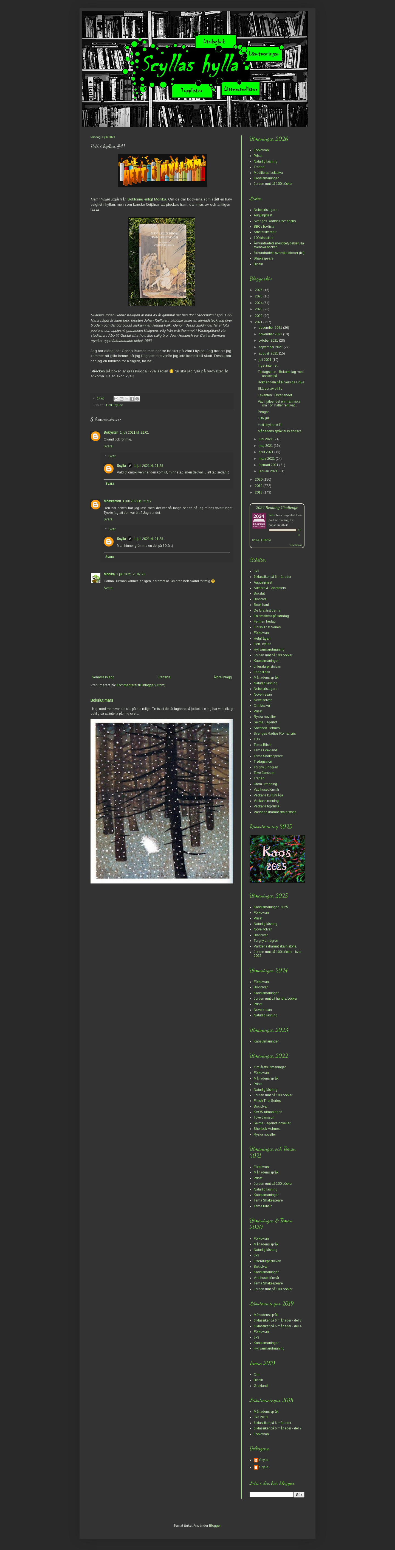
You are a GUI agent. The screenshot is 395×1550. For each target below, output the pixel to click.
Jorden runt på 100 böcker (273, 184)
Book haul (261, 605)
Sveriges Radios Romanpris (275, 221)
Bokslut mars (102, 700)
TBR (257, 739)
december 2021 (271, 328)
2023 (259, 309)
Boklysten (111, 432)
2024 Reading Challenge (277, 507)
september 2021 (271, 347)
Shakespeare (263, 258)
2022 (259, 316)
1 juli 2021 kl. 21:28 (148, 466)
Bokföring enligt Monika (147, 199)
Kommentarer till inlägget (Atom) (141, 685)
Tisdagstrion (263, 761)
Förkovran (261, 150)
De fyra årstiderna (267, 610)
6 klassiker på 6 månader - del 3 (277, 1320)
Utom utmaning (265, 784)
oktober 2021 (269, 340)
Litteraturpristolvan (267, 666)
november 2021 (271, 334)
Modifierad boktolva (268, 173)
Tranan (259, 167)
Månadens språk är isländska (279, 431)
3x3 (256, 571)
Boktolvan (261, 935)
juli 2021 (265, 360)
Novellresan (263, 694)
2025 (259, 296)
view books (295, 545)
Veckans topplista (266, 806)
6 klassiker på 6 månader (272, 577)
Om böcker (262, 705)
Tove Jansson (264, 773)
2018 (259, 492)
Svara (108, 446)
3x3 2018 (261, 1417)
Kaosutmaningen (267, 178)
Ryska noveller (265, 717)
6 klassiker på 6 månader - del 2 (277, 1428)
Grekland (261, 1386)
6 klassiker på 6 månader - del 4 (277, 1326)
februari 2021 (269, 465)
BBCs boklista (264, 226)
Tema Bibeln (263, 745)
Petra (272, 515)
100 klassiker (263, 238)
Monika (109, 574)
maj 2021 (266, 446)
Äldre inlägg (223, 677)
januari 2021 (268, 471)
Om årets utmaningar (270, 1067)
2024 (259, 303)
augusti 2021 (269, 353)
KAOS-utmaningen (268, 1112)
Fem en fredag (265, 621)
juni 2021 (266, 439)
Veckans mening (266, 801)
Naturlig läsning (265, 161)
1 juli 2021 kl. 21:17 (137, 501)
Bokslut (259, 593)
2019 (259, 486)
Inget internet (267, 365)
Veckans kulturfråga (268, 795)
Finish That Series (267, 627)
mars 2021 (267, 459)
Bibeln (258, 264)
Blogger (215, 1525)
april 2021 (266, 452)
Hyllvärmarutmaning (269, 649)
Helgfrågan (262, 638)
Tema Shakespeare (268, 756)
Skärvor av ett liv (270, 389)
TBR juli (264, 418)
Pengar (263, 412)
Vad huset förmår (266, 789)
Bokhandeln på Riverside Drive (281, 382)
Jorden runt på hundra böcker (275, 998)
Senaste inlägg (103, 677)
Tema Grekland (265, 750)
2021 (259, 322)
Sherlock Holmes (267, 728)
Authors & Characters (270, 588)
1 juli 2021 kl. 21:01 (134, 432)
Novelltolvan (263, 700)
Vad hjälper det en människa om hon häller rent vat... (279, 403)
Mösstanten (112, 501)
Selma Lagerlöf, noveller (272, 1123)
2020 (259, 479)
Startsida (164, 677)
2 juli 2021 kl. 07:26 (130, 574)
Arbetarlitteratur (265, 232)
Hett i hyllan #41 (270, 425)
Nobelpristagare (265, 210)
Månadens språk (266, 677)
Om (256, 1374)
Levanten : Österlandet (275, 395)
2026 (259, 290)
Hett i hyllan (114, 405)
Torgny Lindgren (266, 767)
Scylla (121, 466)
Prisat (258, 156)
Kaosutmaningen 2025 (271, 907)
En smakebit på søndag (271, 616)
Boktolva (260, 599)
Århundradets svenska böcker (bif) (279, 253)
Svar (112, 456)
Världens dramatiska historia (275, 812)
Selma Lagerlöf (265, 722)
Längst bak (262, 672)
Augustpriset (263, 215)
